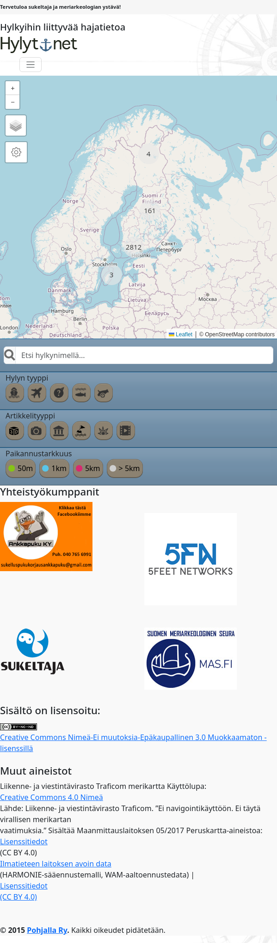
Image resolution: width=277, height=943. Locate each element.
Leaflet (180, 334)
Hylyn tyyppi (27, 378)
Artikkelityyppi (30, 416)
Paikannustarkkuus (39, 453)
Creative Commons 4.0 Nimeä (51, 797)
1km (59, 468)
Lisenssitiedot (24, 841)
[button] (148, 153)
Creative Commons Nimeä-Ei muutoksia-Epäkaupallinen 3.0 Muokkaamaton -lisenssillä (133, 738)
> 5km (129, 468)
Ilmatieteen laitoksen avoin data (55, 864)
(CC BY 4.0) (18, 897)
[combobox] (138, 355)
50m (25, 468)
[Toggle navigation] (30, 64)
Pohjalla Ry (47, 930)
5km (92, 468)
